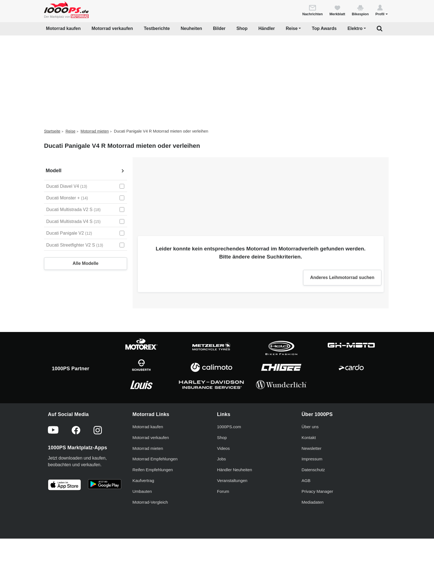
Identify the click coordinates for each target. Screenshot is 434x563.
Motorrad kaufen (63, 28)
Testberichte (157, 28)
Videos (223, 448)
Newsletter (312, 448)
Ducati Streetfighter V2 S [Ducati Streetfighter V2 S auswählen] (74, 245)
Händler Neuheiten (234, 469)
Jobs (221, 459)
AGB (306, 480)
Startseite (52, 131)
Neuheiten (191, 28)
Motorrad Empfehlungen (155, 459)
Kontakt (309, 437)
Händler (267, 28)
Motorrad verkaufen (112, 28)
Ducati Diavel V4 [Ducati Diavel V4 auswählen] (66, 186)
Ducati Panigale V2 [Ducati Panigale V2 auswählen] (69, 233)
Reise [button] (292, 28)
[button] (381, 10)
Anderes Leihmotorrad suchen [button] (342, 277)
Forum (223, 491)
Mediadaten (313, 502)
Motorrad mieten (95, 131)
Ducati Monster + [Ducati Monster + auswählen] (67, 198)
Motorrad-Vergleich (150, 502)
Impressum (312, 459)
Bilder (219, 28)
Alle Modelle (85, 263)
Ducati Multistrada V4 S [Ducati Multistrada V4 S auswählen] (73, 221)
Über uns (310, 426)
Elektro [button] (354, 28)
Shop (241, 28)
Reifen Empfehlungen (153, 469)
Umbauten (142, 491)
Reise (71, 131)
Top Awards (324, 28)
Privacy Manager (317, 491)
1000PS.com (229, 426)
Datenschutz (313, 469)
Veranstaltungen (232, 480)
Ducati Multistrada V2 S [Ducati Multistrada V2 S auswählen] (73, 209)
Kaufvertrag (143, 480)
